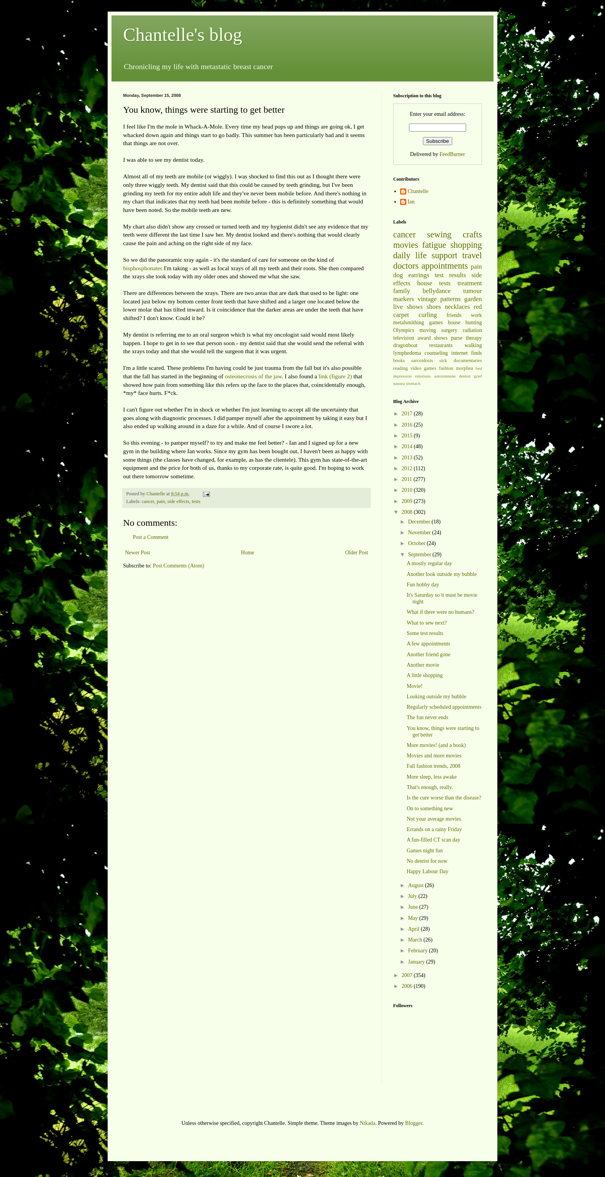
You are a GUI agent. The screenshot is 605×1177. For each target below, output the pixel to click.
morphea (464, 368)
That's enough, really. (430, 787)
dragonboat (405, 345)
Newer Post (137, 552)
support (444, 255)
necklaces (457, 306)
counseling (436, 353)
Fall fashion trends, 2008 (433, 766)
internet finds (466, 353)
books (399, 360)
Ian (411, 202)
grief (478, 376)
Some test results (425, 633)
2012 (408, 468)
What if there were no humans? (440, 612)
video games (423, 368)
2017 (408, 414)
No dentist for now (427, 861)
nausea (399, 383)
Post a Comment (151, 537)
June (413, 907)
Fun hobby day (423, 585)
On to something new (430, 808)
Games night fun (425, 851)
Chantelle (418, 191)
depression (402, 376)
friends (453, 315)
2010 (408, 490)
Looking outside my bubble (436, 696)
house (424, 283)
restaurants (441, 345)
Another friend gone (429, 654)
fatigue (434, 245)
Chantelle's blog (182, 34)
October (417, 543)
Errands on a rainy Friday (434, 829)
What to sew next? (427, 623)
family (401, 291)
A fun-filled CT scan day (433, 840)
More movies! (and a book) (436, 745)
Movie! (414, 686)
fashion (446, 368)
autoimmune (445, 376)
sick (443, 360)
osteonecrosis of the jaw (253, 376)
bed (479, 368)
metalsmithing (408, 322)
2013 (408, 458)
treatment (470, 283)
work (476, 315)
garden (473, 299)
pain (161, 501)
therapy (474, 338)
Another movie (423, 665)
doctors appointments (430, 266)
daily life (410, 255)
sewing (439, 234)
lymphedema (407, 353)
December (419, 522)
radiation (472, 330)
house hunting (465, 322)
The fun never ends (427, 717)
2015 (408, 436)
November (420, 532)
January (417, 962)
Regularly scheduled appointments (444, 707)
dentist (465, 376)
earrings (418, 275)
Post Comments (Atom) (178, 566)
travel (472, 255)
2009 (408, 501)
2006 (408, 986)
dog (398, 275)
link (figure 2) (335, 376)
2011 (408, 479)
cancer (148, 501)
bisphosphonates (142, 268)
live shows (408, 306)
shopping (466, 245)
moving (427, 330)
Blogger (413, 1123)
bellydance (436, 291)
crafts (472, 234)
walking (473, 345)
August (416, 885)
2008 (408, 512)
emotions (423, 376)
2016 (408, 425)
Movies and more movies (434, 756)
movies (405, 245)
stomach (413, 383)
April (414, 929)
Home (247, 552)
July (413, 896)
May (413, 918)
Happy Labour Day (427, 871)
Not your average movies (434, 819)
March (415, 940)
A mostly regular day (429, 563)
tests (196, 501)
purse (456, 338)
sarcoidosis (422, 360)
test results (450, 275)
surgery (449, 330)
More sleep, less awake (432, 777)
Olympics (403, 330)
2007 (408, 975)
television (403, 338)
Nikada (367, 1123)
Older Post (356, 552)
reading (400, 368)
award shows (432, 338)
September (420, 554)
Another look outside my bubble (442, 574)
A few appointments (428, 644)
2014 (408, 446)
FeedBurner (452, 154)
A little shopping (425, 675)
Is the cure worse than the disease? (444, 798)
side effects (178, 501)
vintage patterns (439, 299)
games (436, 322)
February (418, 950)
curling (428, 314)
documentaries (468, 360)
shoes (434, 306)
